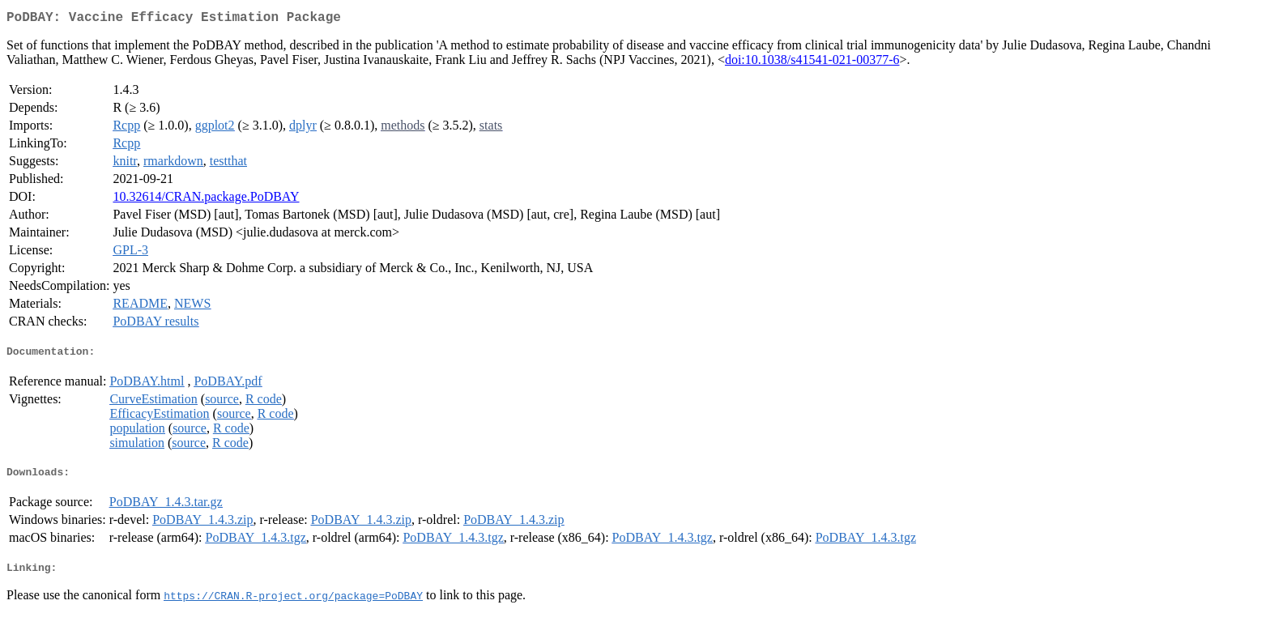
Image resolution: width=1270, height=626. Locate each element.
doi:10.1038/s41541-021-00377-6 (812, 63)
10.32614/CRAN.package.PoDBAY (206, 200)
